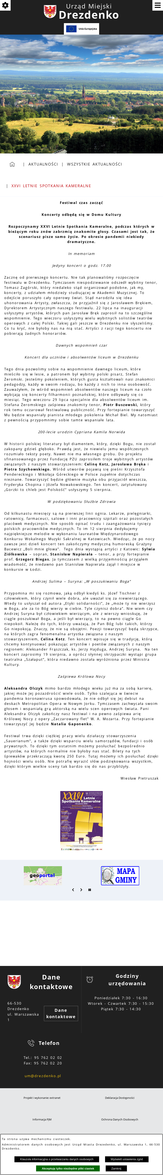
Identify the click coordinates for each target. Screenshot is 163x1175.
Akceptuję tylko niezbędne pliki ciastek (68, 1168)
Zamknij (116, 1168)
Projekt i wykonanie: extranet (42, 1098)
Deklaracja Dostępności (119, 1098)
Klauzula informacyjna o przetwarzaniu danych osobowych (56, 1159)
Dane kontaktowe (61, 1013)
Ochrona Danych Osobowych (119, 1119)
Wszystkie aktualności (94, 164)
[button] (81, 849)
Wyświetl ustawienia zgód (127, 1159)
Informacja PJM (42, 1119)
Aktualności (43, 164)
